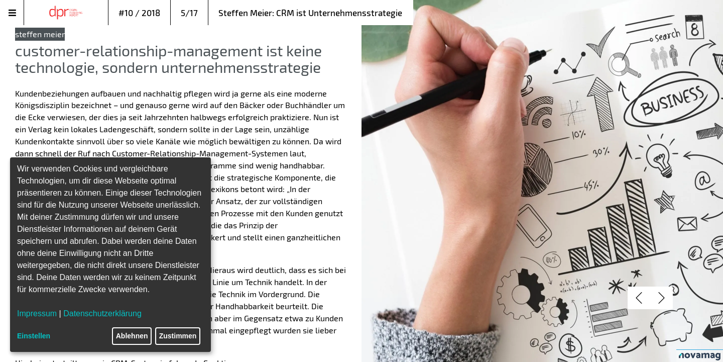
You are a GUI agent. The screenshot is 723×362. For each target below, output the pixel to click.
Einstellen (33, 336)
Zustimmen (178, 336)
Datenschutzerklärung (102, 313)
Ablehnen (132, 336)
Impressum (37, 313)
